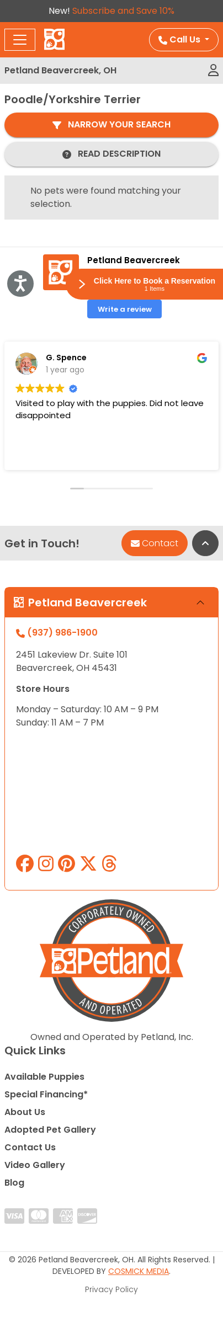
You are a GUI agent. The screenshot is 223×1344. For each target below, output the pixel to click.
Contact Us (30, 1147)
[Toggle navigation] (19, 40)
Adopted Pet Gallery (50, 1129)
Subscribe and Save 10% (123, 10)
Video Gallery (34, 1165)
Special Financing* (46, 1094)
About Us (24, 1112)
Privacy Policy (111, 1289)
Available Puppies (44, 1076)
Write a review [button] (125, 309)
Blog (14, 1182)
